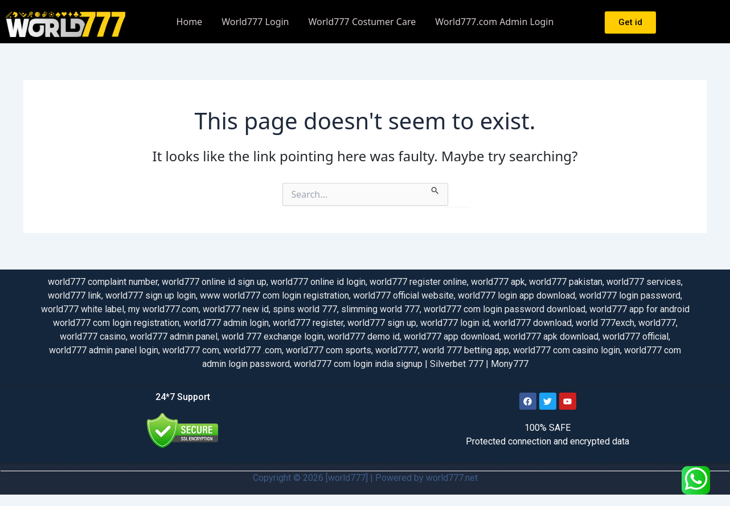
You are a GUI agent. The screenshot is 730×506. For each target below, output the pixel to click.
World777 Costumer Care (362, 21)
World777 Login (255, 21)
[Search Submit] (435, 188)
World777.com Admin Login (494, 21)
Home (190, 21)
